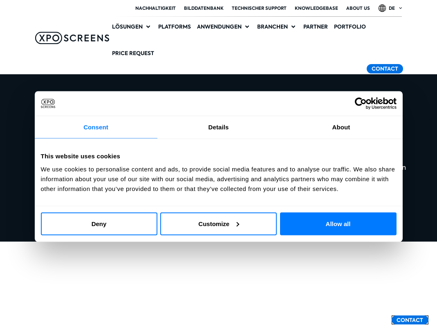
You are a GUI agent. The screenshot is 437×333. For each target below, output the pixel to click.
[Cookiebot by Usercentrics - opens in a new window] (361, 104)
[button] (132, 27)
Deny (99, 223)
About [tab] (341, 127)
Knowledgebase (316, 8)
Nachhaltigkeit (155, 8)
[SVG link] (72, 38)
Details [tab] (218, 127)
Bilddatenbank (204, 8)
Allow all (338, 223)
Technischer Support (259, 8)
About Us (358, 8)
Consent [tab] (95, 127)
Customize (218, 223)
